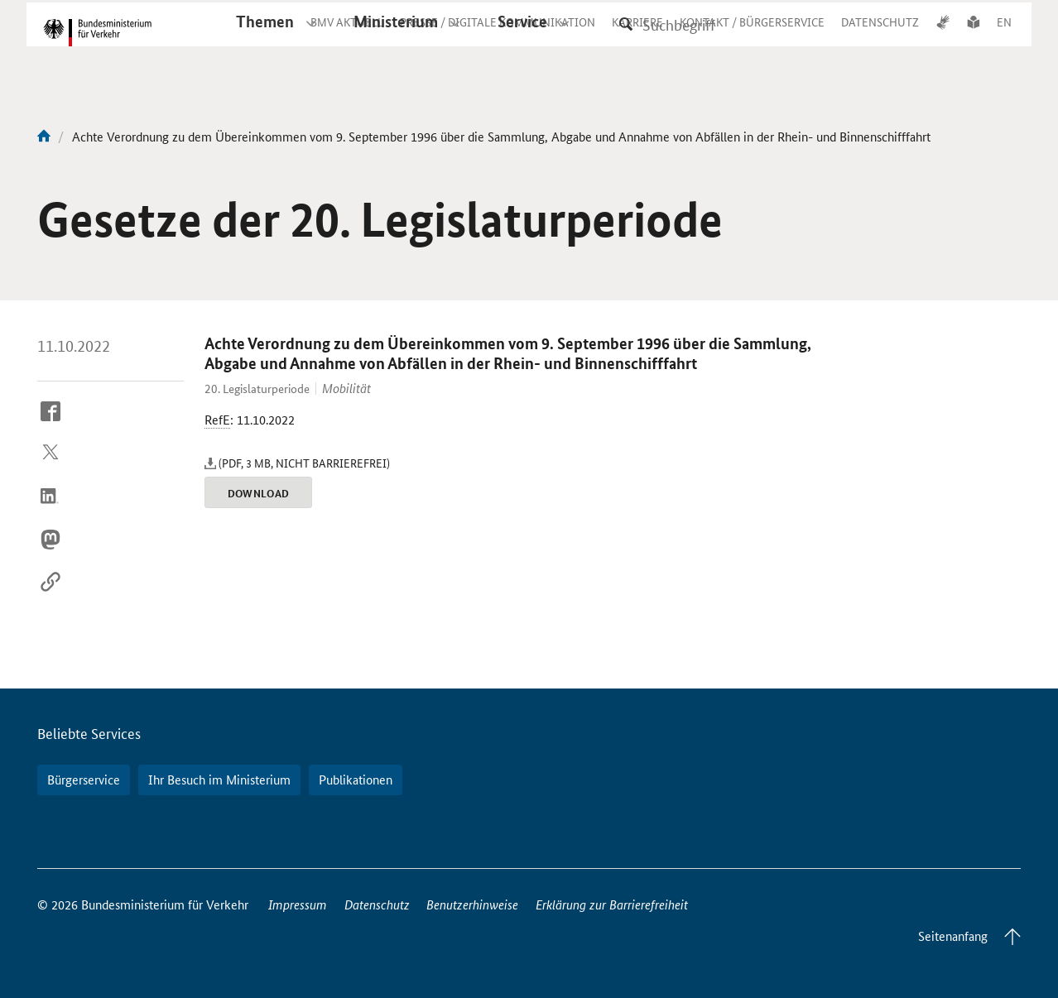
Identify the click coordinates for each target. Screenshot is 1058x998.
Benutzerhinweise (472, 904)
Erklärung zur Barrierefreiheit (612, 904)
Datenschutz (377, 904)
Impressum (297, 904)
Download (259, 493)
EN (1004, 36)
